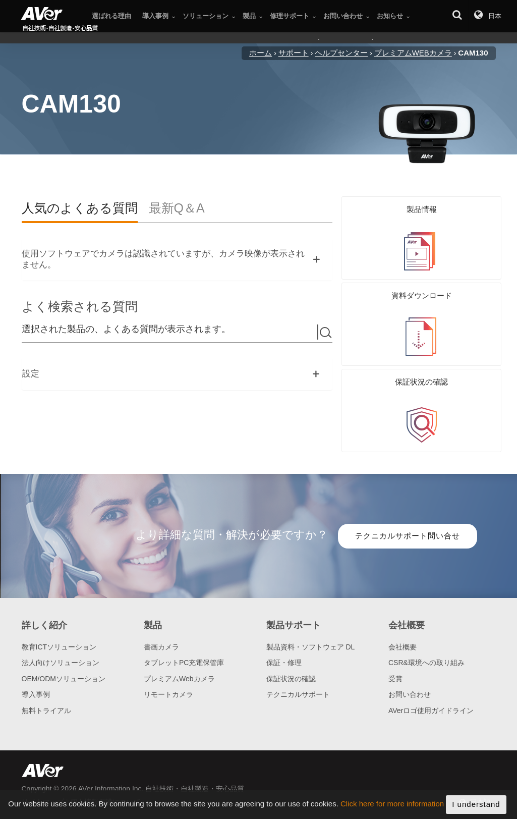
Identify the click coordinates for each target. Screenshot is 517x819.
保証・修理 (284, 663)
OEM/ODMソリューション (63, 679)
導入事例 (36, 694)
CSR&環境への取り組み (426, 663)
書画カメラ (161, 647)
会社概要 (402, 647)
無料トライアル (46, 710)
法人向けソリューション (60, 663)
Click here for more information (392, 812)
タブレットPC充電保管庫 (184, 663)
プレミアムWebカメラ (179, 679)
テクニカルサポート (298, 694)
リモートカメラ (168, 694)
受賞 (395, 679)
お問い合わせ (409, 694)
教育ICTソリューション (59, 647)
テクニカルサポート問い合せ (407, 535)
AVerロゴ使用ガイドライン (431, 710)
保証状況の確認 (291, 679)
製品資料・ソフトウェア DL (310, 647)
